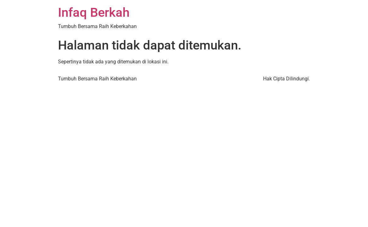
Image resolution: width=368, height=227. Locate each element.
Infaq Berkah (93, 12)
